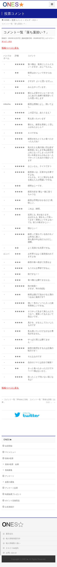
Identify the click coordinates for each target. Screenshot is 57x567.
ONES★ (25, 559)
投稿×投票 (9, 458)
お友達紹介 (9, 507)
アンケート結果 (11, 488)
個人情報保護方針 (13, 538)
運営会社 (9, 534)
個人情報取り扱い (13, 543)
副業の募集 (9, 482)
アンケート (9, 476)
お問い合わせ (11, 553)
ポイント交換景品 (12, 501)
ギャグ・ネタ (7, 41)
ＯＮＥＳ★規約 (12, 548)
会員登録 (8, 446)
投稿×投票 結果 (12, 464)
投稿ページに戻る (10, 48)
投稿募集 (8, 470)
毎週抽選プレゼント (13, 494)
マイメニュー (10, 452)
